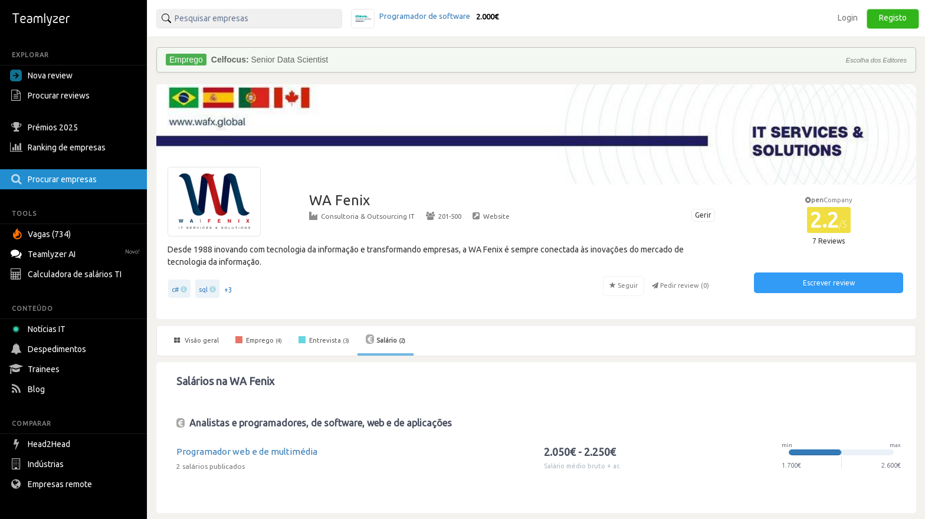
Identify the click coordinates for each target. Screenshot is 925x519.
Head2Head (41, 444)
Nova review (41, 75)
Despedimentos (49, 349)
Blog (29, 389)
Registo (893, 17)
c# (175, 289)
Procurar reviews (51, 95)
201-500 (443, 216)
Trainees (36, 369)
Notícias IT (39, 329)
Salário (385, 339)
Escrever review (829, 283)
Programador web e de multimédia (246, 451)
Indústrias (38, 464)
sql (203, 289)
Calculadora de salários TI (67, 274)
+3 (228, 290)
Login (848, 17)
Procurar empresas (55, 179)
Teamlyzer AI (76, 253)
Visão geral (196, 340)
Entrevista (324, 340)
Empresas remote (52, 484)
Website (491, 216)
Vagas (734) (42, 234)
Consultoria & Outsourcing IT (362, 216)
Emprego (258, 340)
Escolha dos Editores (876, 60)
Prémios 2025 (45, 127)
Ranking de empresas (59, 147)
